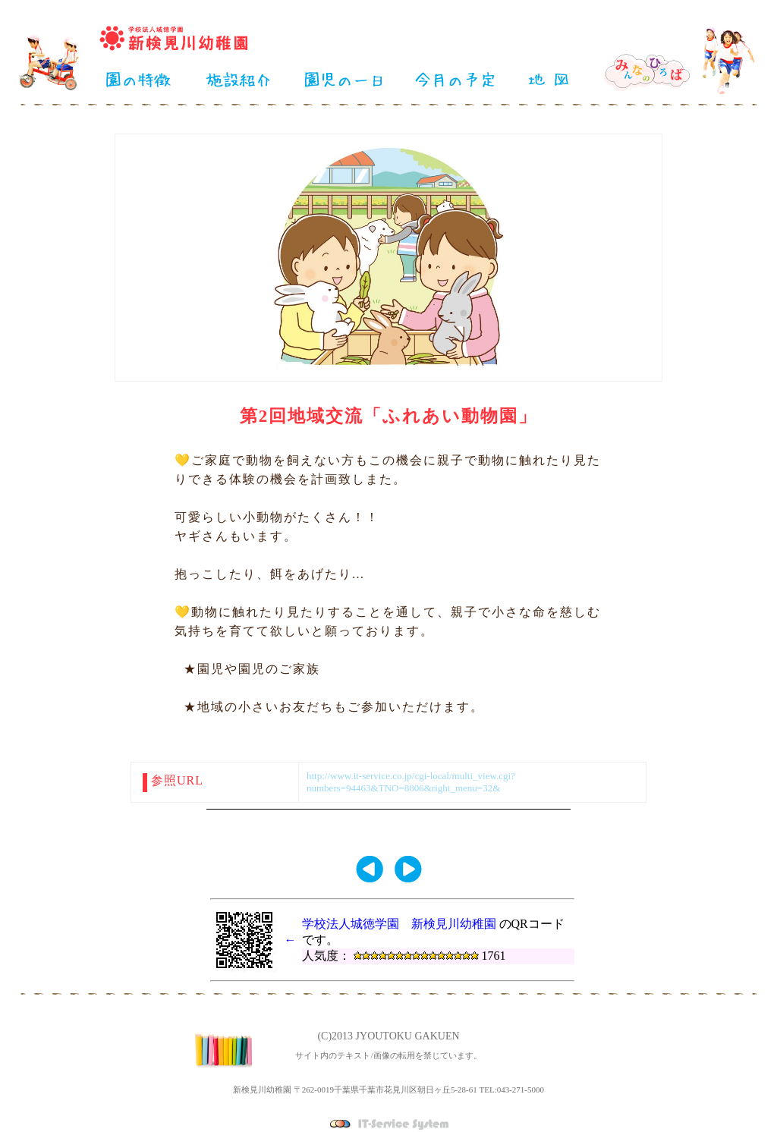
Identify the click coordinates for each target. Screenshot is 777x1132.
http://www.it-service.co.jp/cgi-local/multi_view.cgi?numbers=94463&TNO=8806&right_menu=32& (411, 782)
